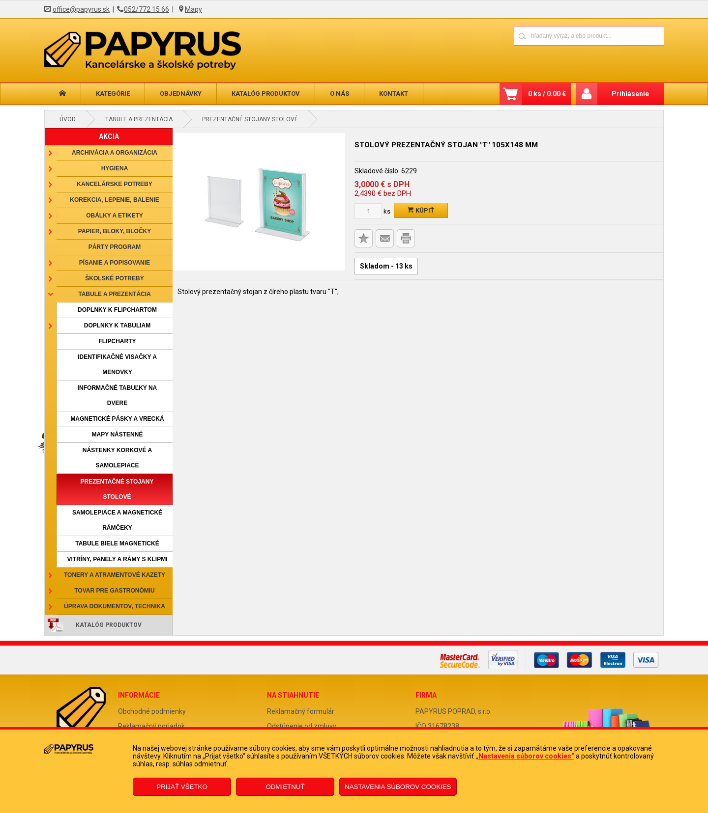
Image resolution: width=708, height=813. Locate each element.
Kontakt (393, 93)
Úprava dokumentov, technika (114, 606)
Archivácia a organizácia (114, 152)
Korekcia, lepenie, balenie (114, 199)
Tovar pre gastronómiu (114, 590)
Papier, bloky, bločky (114, 231)
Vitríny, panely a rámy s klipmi (117, 559)
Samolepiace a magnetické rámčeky (117, 520)
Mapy (193, 9)
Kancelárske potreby (114, 184)
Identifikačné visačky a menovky (117, 364)
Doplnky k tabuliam (117, 325)
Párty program (114, 247)
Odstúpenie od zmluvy (301, 726)
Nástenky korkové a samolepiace (117, 458)
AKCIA (109, 136)
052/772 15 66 (146, 9)
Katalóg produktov (266, 93)
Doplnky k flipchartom (117, 309)
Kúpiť (421, 210)
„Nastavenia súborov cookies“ (524, 756)
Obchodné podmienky (152, 711)
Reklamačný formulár (300, 711)
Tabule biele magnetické (117, 543)
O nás (339, 93)
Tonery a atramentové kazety (114, 574)
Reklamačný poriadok (151, 726)
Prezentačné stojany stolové (250, 119)
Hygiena (114, 168)
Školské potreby (114, 278)
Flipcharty (117, 341)
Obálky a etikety (114, 215)
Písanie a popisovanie (114, 262)
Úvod (67, 119)
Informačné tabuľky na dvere (117, 395)
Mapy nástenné (117, 434)
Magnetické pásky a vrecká (117, 418)
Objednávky (181, 93)
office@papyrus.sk (81, 9)
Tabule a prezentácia (139, 119)
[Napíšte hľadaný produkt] (554, 35)
